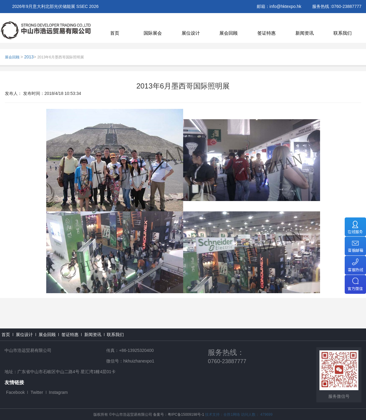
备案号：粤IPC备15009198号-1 (178, 414)
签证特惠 (266, 33)
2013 (28, 56)
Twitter (36, 392)
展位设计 (191, 33)
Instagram (58, 392)
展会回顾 (228, 33)
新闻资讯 (304, 33)
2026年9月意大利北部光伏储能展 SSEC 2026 (55, 6)
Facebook (15, 392)
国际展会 (153, 33)
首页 (114, 33)
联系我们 (342, 33)
